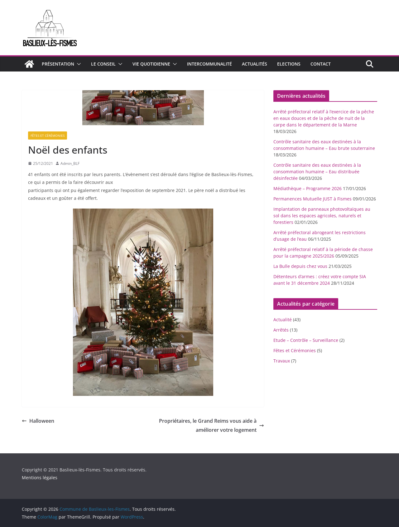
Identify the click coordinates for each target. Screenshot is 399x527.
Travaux (281, 361)
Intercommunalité (209, 64)
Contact (320, 64)
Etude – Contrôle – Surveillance (305, 340)
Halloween (38, 420)
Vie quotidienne (151, 64)
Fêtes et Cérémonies (48, 135)
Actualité (282, 320)
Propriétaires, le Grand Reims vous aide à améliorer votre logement (211, 425)
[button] (77, 64)
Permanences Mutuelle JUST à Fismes (312, 199)
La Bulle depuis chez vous (300, 266)
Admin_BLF (69, 163)
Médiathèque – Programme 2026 (307, 188)
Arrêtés (281, 330)
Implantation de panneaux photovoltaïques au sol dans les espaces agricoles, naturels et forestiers (321, 215)
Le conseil (103, 64)
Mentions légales (39, 477)
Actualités (254, 64)
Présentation (58, 64)
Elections (288, 64)
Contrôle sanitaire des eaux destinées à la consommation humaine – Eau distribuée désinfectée (317, 171)
